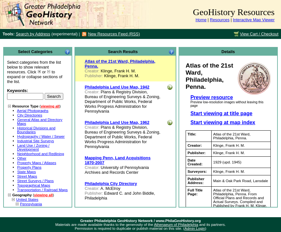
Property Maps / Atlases (36, 163)
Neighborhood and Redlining (40, 154)
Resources (219, 19)
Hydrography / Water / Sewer (41, 136)
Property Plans (29, 167)
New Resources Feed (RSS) (114, 34)
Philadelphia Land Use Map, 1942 (117, 87)
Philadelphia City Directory (111, 183)
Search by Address (33, 34)
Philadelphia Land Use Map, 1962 (117, 122)
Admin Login (194, 228)
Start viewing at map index (222, 122)
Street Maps (27, 176)
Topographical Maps (33, 185)
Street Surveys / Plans (35, 181)
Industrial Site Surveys (35, 141)
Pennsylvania (31, 204)
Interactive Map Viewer (254, 19)
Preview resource (211, 97)
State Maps (26, 172)
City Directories (29, 115)
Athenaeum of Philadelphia (176, 225)
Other (21, 158)
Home (201, 19)
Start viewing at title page (221, 113)
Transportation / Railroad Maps (42, 190)
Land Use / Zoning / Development (33, 147)
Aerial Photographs (32, 111)
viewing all (50, 106)
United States (27, 199)
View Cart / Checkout (259, 34)
